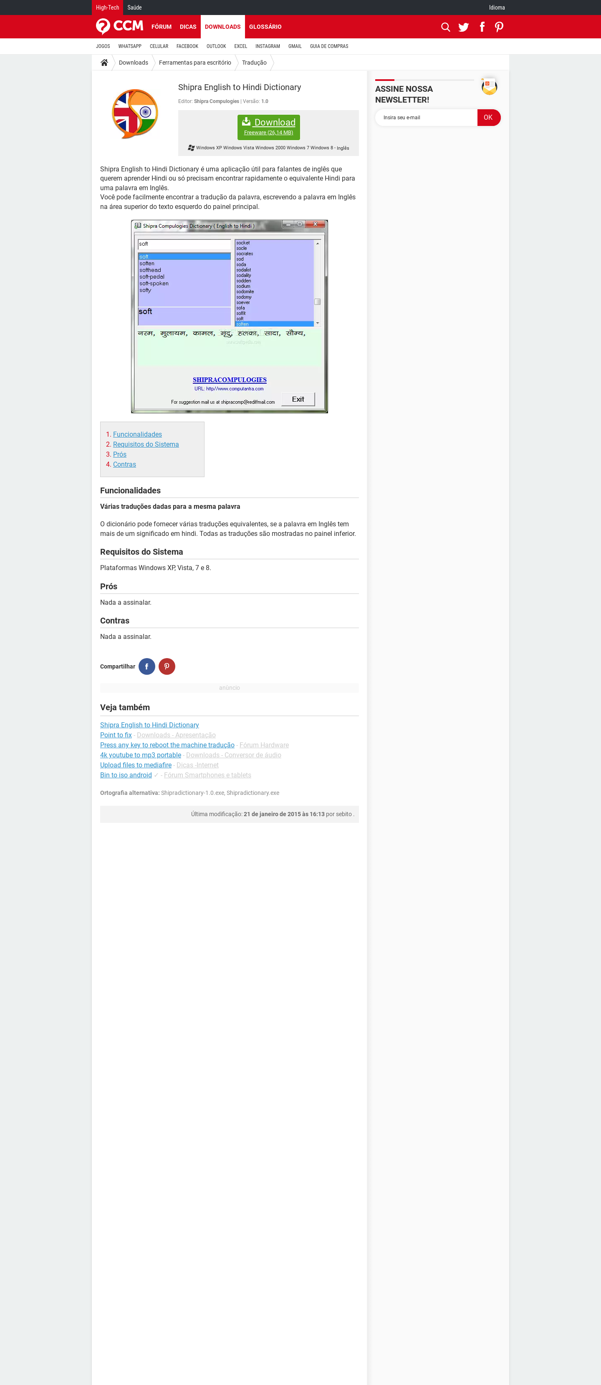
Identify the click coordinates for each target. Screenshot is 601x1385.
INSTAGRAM (267, 46)
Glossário (265, 26)
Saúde (134, 7)
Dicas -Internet (198, 765)
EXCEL (240, 46)
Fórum (162, 26)
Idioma (497, 7)
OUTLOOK (216, 46)
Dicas (188, 26)
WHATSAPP (130, 46)
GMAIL (295, 46)
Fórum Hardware (264, 745)
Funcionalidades (137, 434)
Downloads (223, 26)
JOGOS (103, 46)
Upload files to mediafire (136, 765)
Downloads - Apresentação (176, 735)
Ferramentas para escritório (195, 62)
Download (268, 126)
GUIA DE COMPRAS (329, 46)
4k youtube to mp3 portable (140, 755)
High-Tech (107, 7)
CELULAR (159, 46)
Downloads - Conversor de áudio (233, 755)
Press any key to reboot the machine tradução (167, 745)
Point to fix (116, 735)
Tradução (254, 62)
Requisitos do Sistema (146, 444)
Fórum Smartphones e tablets (207, 775)
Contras (124, 464)
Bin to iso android (126, 775)
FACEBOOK (187, 46)
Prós (119, 454)
